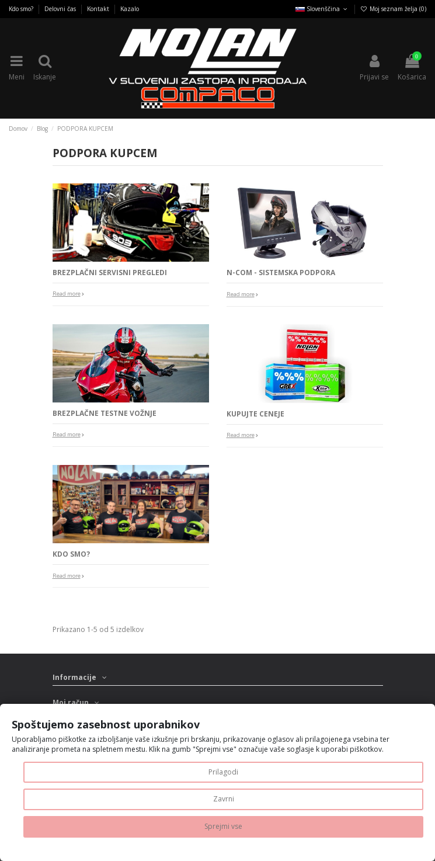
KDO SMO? (71, 554)
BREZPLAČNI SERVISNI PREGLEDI (110, 272)
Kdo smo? (22, 9)
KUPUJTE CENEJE (255, 414)
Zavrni (223, 799)
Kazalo (129, 9)
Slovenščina (322, 9)
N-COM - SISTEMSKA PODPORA (281, 272)
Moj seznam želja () (393, 9)
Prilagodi (223, 772)
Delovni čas (61, 9)
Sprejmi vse (223, 826)
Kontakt (99, 9)
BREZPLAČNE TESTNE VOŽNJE (104, 413)
